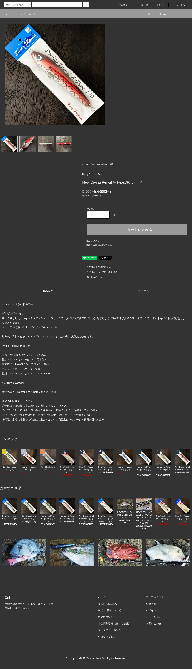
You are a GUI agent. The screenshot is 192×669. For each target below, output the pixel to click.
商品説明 (48, 290)
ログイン (159, 5)
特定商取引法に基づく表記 (99, 244)
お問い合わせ (161, 14)
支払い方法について (109, 603)
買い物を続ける (92, 277)
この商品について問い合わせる (99, 272)
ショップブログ (107, 636)
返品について (92, 240)
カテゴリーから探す (26, 14)
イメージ (144, 290)
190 (111, 164)
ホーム (8, 14)
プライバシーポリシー (111, 630)
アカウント (122, 5)
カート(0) (178, 5)
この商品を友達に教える (96, 267)
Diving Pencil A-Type (98, 164)
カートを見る (153, 616)
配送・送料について (109, 610)
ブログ (144, 14)
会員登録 (141, 5)
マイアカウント (155, 597)
